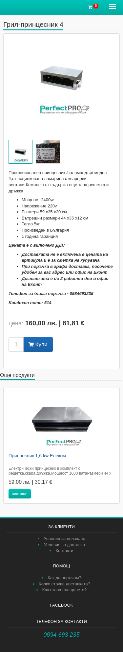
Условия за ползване (64, 538)
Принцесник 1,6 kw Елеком (37, 455)
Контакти (64, 550)
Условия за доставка (64, 544)
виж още (20, 494)
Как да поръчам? (64, 577)
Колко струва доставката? (64, 583)
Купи (38, 344)
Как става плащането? (64, 589)
